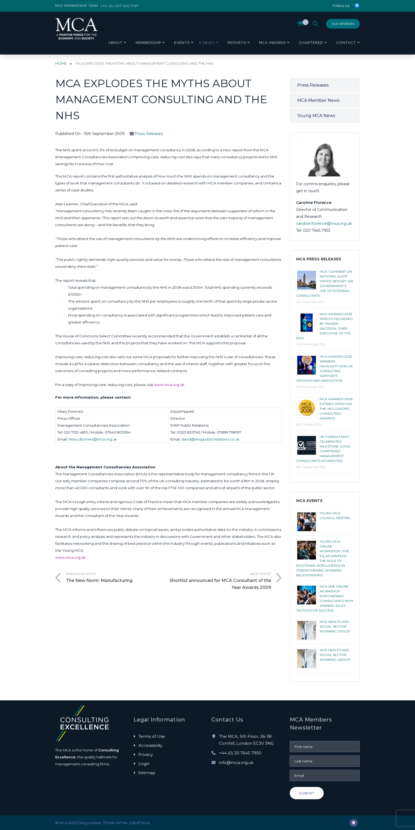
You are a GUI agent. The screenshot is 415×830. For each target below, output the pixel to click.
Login (144, 763)
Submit (306, 793)
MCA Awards (272, 42)
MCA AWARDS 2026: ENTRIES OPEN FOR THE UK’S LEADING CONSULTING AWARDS (336, 408)
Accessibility (150, 745)
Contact (346, 42)
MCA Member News (318, 100)
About (115, 42)
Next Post (220, 581)
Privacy (145, 754)
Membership (148, 42)
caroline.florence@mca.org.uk (324, 223)
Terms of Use (151, 736)
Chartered (311, 42)
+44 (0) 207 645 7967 (119, 6)
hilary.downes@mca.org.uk (92, 439)
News (208, 42)
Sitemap (146, 772)
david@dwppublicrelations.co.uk (210, 439)
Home (60, 63)
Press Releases (149, 133)
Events (182, 42)
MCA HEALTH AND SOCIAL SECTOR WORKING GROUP (335, 626)
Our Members (342, 24)
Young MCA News (316, 115)
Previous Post (117, 578)
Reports (237, 42)
